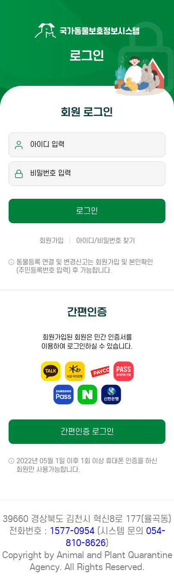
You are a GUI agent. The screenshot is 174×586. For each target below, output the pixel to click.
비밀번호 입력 (50, 173)
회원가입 (52, 241)
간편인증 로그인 (87, 432)
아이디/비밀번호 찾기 (105, 241)
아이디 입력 (47, 144)
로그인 (87, 211)
